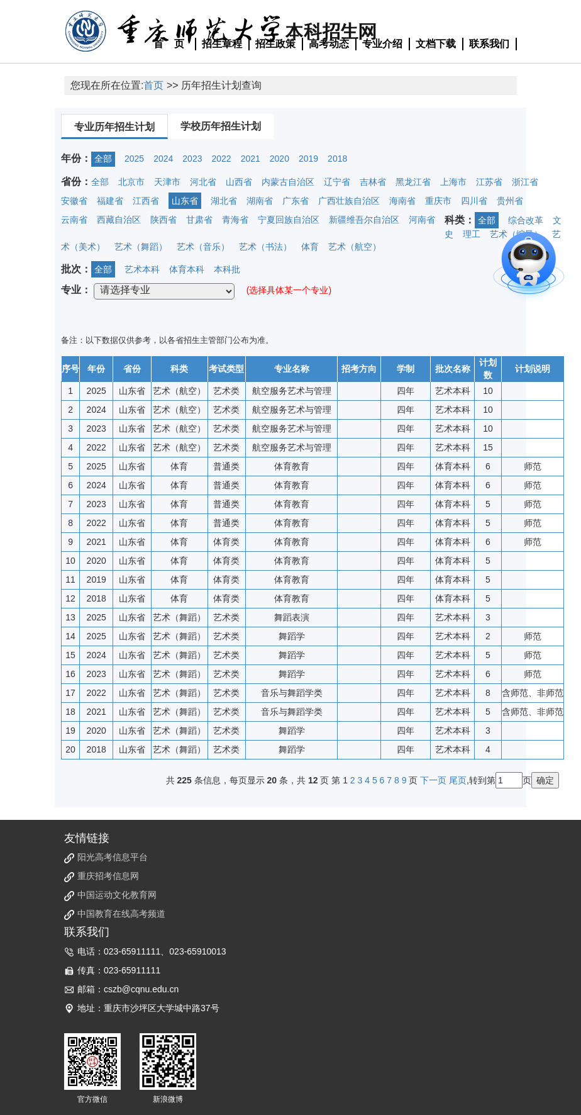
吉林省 (373, 182)
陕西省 (163, 220)
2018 (337, 159)
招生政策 (275, 43)
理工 (471, 234)
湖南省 (259, 201)
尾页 (458, 780)
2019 (308, 159)
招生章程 (222, 43)
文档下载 (436, 43)
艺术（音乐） (203, 247)
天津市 (167, 182)
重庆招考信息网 (108, 876)
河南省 (422, 220)
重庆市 (438, 201)
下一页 (433, 780)
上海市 (453, 182)
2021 (250, 159)
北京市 (131, 182)
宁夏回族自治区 (288, 220)
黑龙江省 (413, 182)
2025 (134, 159)
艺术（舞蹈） (140, 247)
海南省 (402, 201)
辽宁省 (337, 182)
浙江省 (525, 182)
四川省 (474, 201)
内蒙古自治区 (288, 182)
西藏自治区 (119, 220)
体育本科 (186, 269)
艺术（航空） (354, 247)
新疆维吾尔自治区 (364, 220)
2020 (279, 159)
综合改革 (525, 220)
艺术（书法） (265, 247)
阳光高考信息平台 (112, 857)
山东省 (185, 201)
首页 (153, 85)
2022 (221, 159)
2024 (163, 159)
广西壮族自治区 (349, 201)
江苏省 (489, 182)
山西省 (239, 182)
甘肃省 (199, 220)
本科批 (227, 269)
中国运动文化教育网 (117, 895)
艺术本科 (142, 269)
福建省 (110, 201)
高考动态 (329, 43)
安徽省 (74, 201)
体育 (310, 247)
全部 (103, 159)
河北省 (203, 182)
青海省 (235, 220)
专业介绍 (382, 43)
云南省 (74, 220)
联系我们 (489, 43)
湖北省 (224, 201)
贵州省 (510, 201)
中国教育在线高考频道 (121, 914)
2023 (192, 159)
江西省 (146, 201)
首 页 (169, 43)
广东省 (295, 201)
